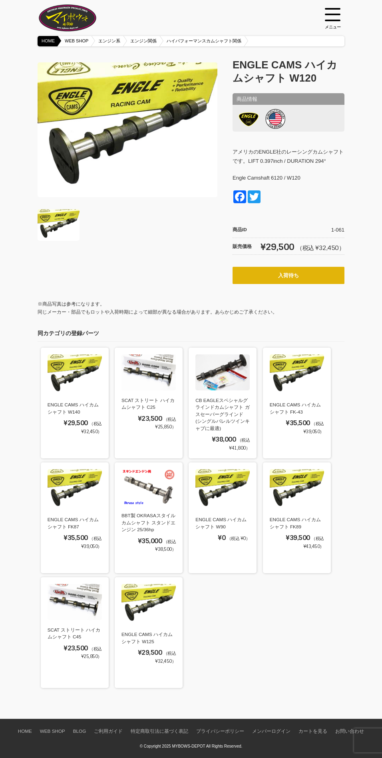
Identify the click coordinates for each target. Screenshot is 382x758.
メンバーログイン (271, 731)
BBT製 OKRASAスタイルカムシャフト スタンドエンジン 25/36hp (148, 522)
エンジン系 (109, 40)
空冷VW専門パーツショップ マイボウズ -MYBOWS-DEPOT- (77, 18)
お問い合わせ (349, 731)
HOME (48, 40)
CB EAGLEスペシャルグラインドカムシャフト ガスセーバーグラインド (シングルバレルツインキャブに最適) (222, 414)
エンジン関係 (143, 40)
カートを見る (312, 731)
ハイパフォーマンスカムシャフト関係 (204, 40)
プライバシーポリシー (220, 731)
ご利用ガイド (108, 731)
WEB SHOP (76, 40)
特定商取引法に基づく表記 (159, 731)
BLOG (79, 731)
